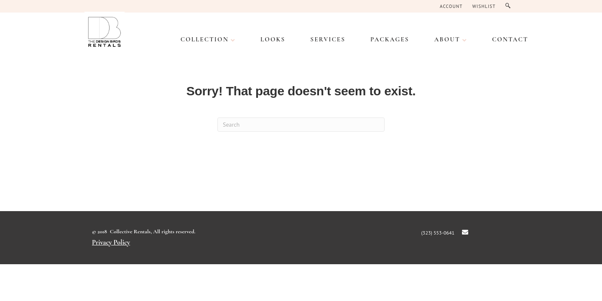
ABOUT (447, 39)
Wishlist (484, 6)
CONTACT (510, 39)
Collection (205, 39)
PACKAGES (389, 39)
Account (451, 6)
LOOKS (272, 39)
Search (509, 6)
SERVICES (327, 39)
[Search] (301, 124)
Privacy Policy (111, 242)
